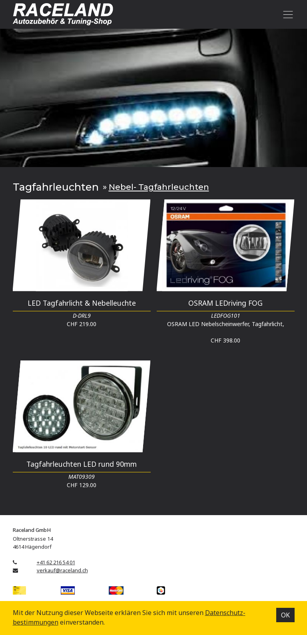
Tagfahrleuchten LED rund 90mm (81, 464)
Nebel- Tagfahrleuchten (159, 187)
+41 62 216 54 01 (56, 562)
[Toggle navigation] (287, 14)
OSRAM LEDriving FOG (225, 303)
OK (285, 615)
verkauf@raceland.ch (62, 570)
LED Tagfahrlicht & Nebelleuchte (82, 303)
